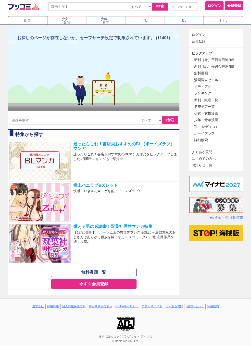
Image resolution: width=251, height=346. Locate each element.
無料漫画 (201, 73)
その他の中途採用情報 (226, 218)
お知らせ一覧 (202, 165)
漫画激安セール (206, 80)
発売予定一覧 (204, 107)
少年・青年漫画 (206, 120)
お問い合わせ (195, 306)
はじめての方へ (204, 159)
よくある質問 (202, 152)
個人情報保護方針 (74, 306)
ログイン (214, 6)
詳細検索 (201, 140)
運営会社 (38, 306)
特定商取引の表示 (100, 306)
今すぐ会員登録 (93, 284)
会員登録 (234, 6)
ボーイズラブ (204, 133)
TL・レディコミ (206, 127)
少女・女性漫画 (206, 113)
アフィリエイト (152, 306)
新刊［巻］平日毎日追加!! (214, 60)
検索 (160, 6)
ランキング (202, 93)
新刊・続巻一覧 (206, 100)
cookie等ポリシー (127, 306)
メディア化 (202, 86)
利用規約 (213, 306)
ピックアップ (202, 53)
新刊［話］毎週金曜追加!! (214, 66)
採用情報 (53, 306)
